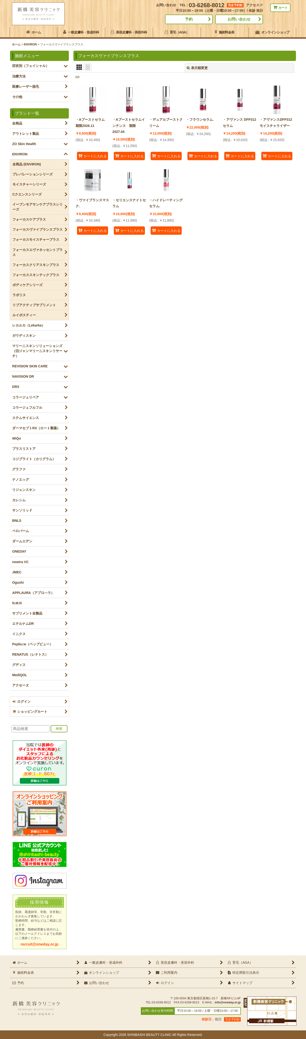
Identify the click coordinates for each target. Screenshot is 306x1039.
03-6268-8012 (206, 5)
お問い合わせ (239, 19)
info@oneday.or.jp (228, 1002)
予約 (189, 19)
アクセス (254, 5)
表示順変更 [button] (197, 68)
